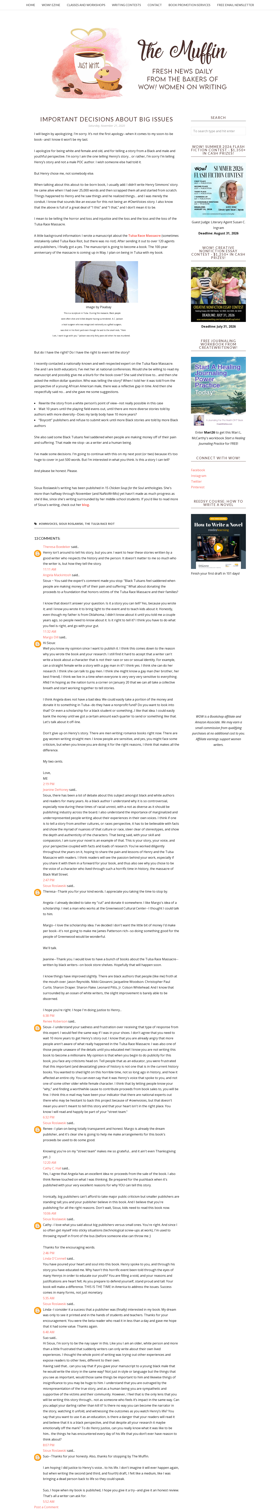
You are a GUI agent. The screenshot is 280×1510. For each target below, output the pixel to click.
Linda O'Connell (54, 1258)
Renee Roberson (55, 1021)
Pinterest (198, 487)
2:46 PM (49, 1253)
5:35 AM (49, 1298)
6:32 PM (49, 1117)
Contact (155, 5)
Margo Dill (50, 637)
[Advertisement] (218, 645)
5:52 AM (49, 1501)
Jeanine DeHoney (55, 789)
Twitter (196, 481)
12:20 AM (49, 1162)
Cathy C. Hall (52, 1168)
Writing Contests (126, 5)
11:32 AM (49, 631)
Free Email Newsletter (235, 5)
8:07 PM (49, 1445)
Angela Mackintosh (57, 575)
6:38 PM (49, 1015)
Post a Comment (46, 1507)
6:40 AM (49, 1332)
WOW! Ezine (51, 5)
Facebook (198, 470)
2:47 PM (49, 880)
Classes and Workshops (86, 5)
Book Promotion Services (189, 5)
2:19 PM (49, 784)
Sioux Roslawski (71, 524)
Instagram (198, 476)
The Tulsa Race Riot (100, 524)
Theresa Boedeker (56, 547)
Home (30, 5)
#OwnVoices (48, 524)
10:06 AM (49, 1213)
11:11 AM (49, 569)
